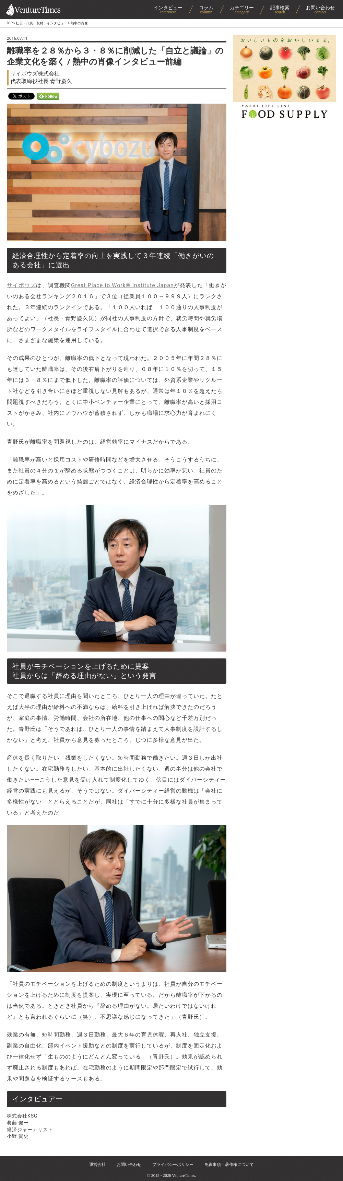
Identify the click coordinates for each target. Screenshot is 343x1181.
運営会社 (97, 1164)
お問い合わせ (129, 1164)
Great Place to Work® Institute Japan (122, 285)
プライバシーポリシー (172, 1164)
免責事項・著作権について (229, 1164)
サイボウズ (21, 285)
